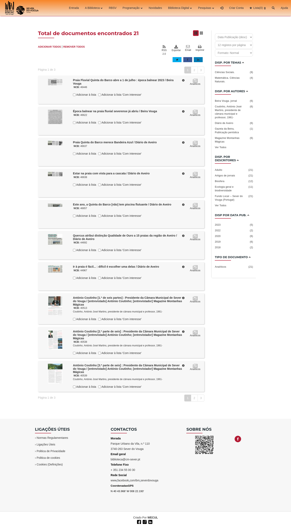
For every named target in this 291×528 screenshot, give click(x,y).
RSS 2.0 (164, 50)
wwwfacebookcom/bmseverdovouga (134, 480)
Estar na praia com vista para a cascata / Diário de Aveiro (111, 173)
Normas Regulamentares (52, 437)
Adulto (234, 170)
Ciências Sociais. (234, 72)
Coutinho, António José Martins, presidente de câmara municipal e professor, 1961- (117, 311)
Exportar (176, 48)
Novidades (155, 7)
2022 (234, 230)
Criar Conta (236, 7)
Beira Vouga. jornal (234, 101)
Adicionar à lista (86, 94)
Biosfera (234, 181)
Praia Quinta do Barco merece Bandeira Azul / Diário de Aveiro (115, 142)
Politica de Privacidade (51, 451)
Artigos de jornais (234, 175)
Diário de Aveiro (234, 123)
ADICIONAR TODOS (49, 46)
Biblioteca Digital (180, 7)
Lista (258, 7)
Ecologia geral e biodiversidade (234, 188)
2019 (234, 242)
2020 (234, 236)
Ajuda (284, 7)
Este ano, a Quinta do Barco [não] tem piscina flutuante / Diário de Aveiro (122, 204)
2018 (234, 247)
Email (188, 48)
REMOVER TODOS (74, 46)
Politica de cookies (48, 457)
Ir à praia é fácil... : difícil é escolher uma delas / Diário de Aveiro (116, 266)
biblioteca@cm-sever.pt (125, 459)
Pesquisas (206, 7)
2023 (234, 225)
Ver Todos (220, 147)
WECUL (153, 517)
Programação (133, 7)
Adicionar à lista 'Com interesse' (121, 94)
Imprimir (200, 48)
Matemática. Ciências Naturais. (234, 79)
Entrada (74, 7)
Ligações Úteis (46, 444)
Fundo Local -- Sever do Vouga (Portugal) (234, 197)
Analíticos (234, 267)
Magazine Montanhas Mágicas (234, 139)
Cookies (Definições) (50, 464)
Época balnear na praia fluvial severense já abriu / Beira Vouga (115, 111)
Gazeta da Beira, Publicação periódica (234, 130)
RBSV (112, 7)
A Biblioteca (94, 7)
